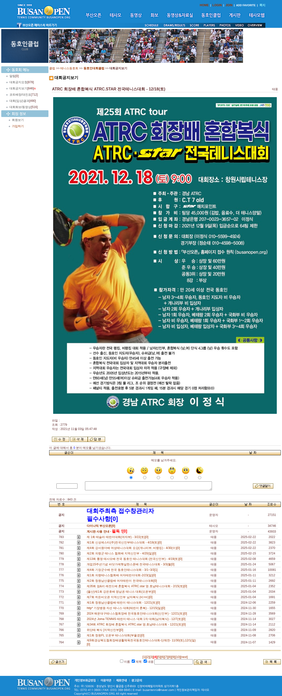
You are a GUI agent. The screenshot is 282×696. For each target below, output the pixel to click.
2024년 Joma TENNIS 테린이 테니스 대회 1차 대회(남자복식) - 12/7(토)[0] (137, 619)
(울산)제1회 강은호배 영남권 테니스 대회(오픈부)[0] (122, 591)
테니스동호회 (69, 68)
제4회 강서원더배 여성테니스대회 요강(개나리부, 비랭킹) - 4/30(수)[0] (134, 548)
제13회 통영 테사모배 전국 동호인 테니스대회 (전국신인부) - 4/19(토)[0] (135, 559)
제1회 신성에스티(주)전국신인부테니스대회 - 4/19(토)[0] (125, 542)
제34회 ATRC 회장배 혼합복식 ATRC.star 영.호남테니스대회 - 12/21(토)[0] (137, 624)
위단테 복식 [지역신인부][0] (106, 630)
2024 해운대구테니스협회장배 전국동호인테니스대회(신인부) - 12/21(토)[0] (138, 613)
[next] (184, 657)
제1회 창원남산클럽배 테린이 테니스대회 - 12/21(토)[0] (124, 602)
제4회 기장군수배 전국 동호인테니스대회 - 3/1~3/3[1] (123, 570)
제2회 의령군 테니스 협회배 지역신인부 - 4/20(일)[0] (122, 553)
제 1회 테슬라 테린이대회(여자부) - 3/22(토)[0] (118, 537)
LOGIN (217, 5)
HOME (204, 5)
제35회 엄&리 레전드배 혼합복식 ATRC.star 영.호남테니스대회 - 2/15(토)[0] (138, 586)
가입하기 (18, 126)
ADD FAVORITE (246, 5)
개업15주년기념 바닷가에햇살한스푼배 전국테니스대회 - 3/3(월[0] (131, 564)
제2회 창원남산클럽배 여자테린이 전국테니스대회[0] (123, 580)
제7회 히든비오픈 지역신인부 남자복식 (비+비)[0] (120, 597)
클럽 (52, 68)
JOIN (229, 5)
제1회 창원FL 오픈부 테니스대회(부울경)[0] (116, 635)
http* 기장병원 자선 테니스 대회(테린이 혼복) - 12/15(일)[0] (127, 608)
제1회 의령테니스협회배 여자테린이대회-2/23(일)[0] (122, 575)
